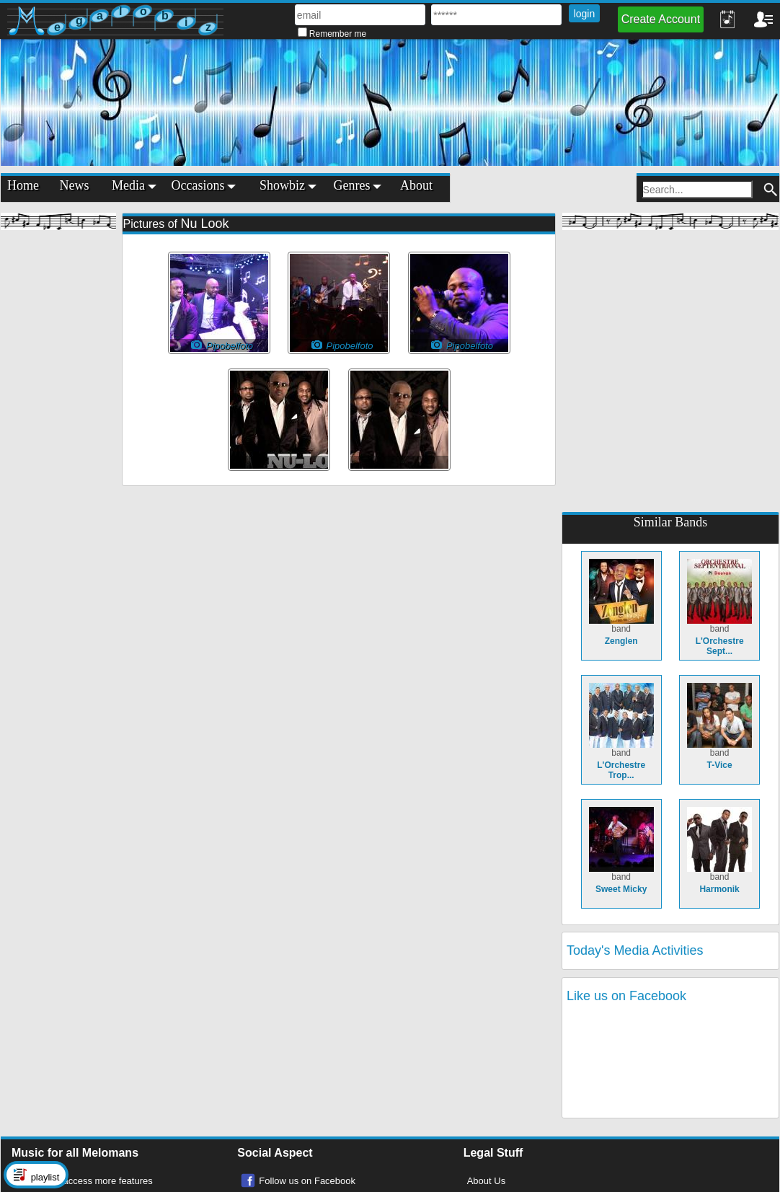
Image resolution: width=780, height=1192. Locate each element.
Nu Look (204, 223)
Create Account (660, 19)
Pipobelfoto (342, 345)
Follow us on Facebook (307, 1180)
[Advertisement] (58, 454)
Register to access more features (84, 1180)
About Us (486, 1180)
